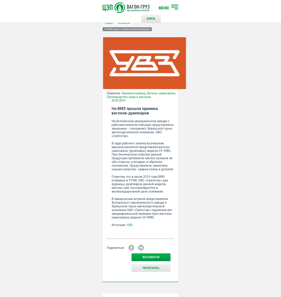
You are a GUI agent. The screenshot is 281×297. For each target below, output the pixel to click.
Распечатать (178, 139)
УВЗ (143, 116)
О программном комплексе (92, 244)
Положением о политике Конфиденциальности (113, 194)
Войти (202, 7)
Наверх (239, 231)
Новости (80, 250)
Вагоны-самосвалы (90, 91)
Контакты (144, 228)
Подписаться (125, 184)
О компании (82, 237)
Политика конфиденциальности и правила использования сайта (148, 281)
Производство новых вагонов (58, 95)
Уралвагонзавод (63, 91)
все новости (221, 139)
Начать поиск (84, 228)
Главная (38, 23)
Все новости (53, 23)
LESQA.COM (242, 282)
